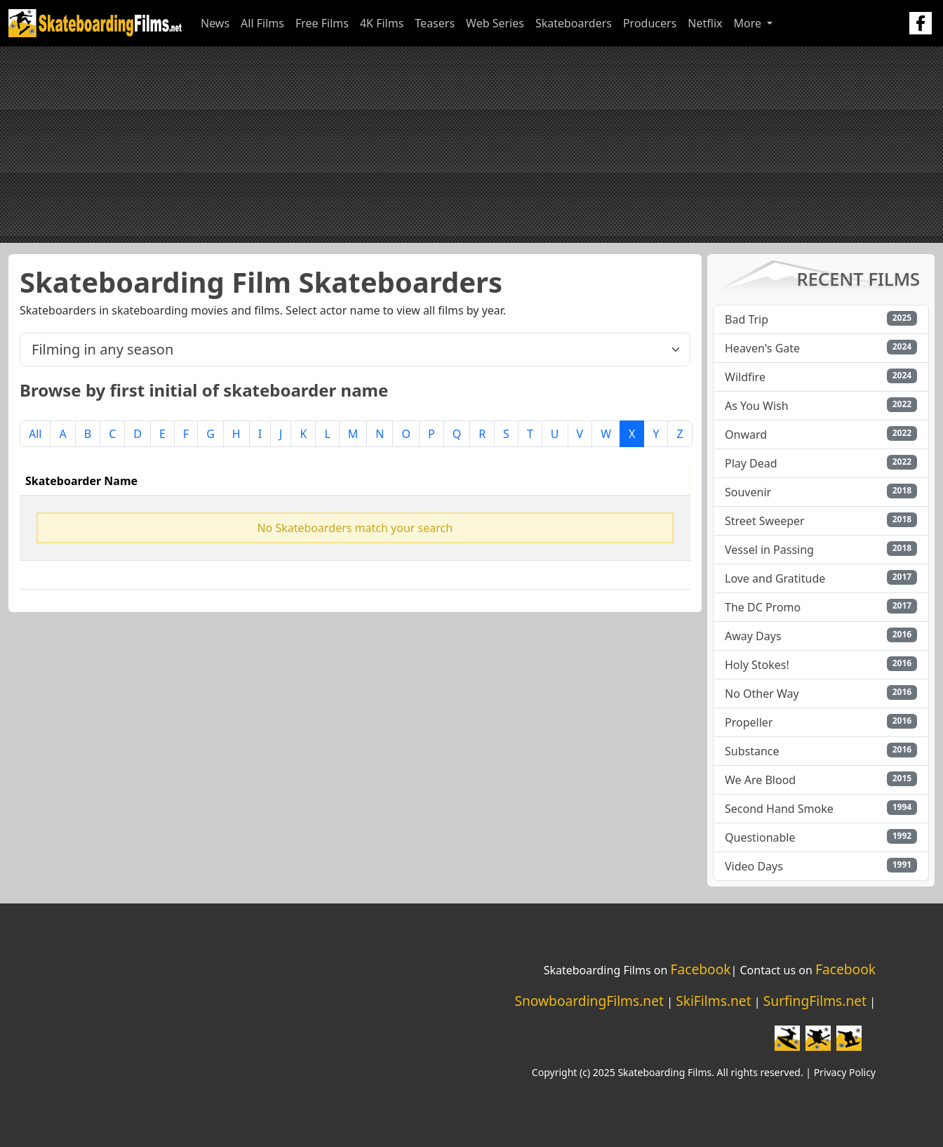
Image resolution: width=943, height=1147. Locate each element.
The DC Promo (763, 607)
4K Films (381, 23)
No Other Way (762, 693)
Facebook (700, 969)
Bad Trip (746, 319)
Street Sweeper (765, 521)
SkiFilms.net (713, 1000)
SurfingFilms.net (815, 1000)
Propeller (749, 722)
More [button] (748, 23)
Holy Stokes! (757, 664)
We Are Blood (760, 780)
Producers (649, 23)
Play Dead (751, 463)
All (35, 434)
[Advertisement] (471, 144)
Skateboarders (573, 23)
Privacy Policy (845, 1072)
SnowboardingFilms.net (589, 1000)
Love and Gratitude (775, 578)
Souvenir (748, 492)
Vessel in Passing (769, 549)
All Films (262, 23)
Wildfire (745, 377)
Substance (752, 751)
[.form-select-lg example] (355, 349)
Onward (746, 434)
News (215, 23)
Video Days (754, 866)
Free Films (322, 23)
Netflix (705, 23)
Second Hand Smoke (779, 808)
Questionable (760, 837)
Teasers (435, 23)
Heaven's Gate (762, 348)
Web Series (495, 23)
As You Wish (757, 405)
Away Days (753, 636)
